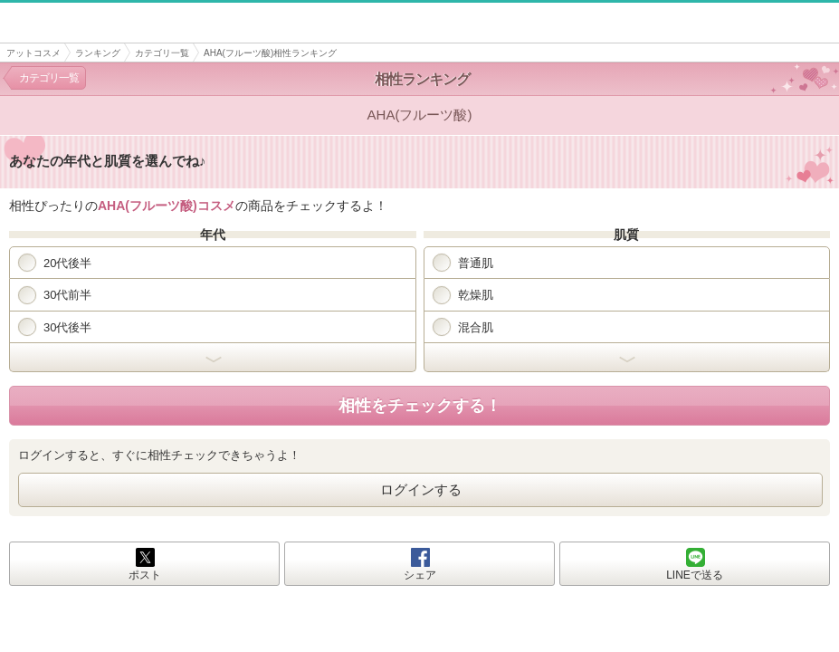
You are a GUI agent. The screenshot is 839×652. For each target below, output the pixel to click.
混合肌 (463, 327)
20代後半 (54, 263)
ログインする (421, 489)
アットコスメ (33, 53)
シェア (420, 575)
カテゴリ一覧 (162, 53)
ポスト (145, 575)
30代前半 (54, 295)
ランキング (97, 53)
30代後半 (54, 327)
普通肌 (463, 263)
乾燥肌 (463, 295)
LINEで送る (694, 575)
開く (212, 357)
